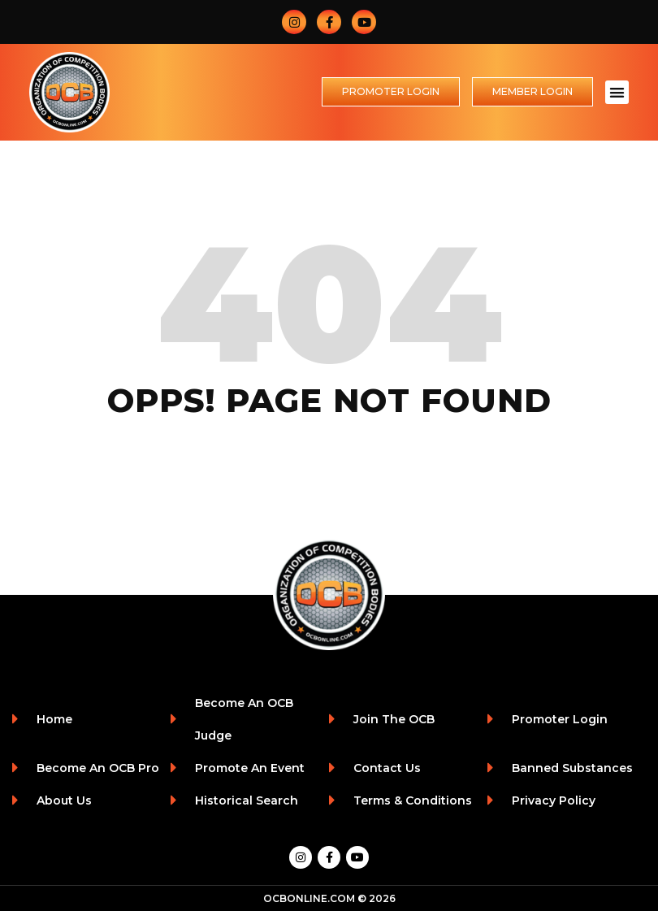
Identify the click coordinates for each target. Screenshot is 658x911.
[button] (617, 92)
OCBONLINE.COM (309, 898)
